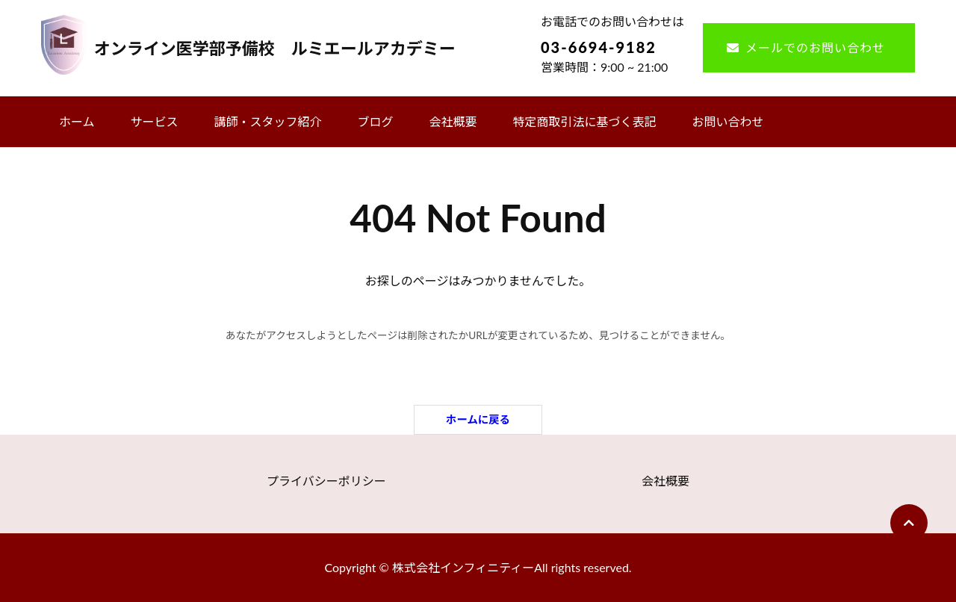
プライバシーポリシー (326, 481)
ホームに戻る (478, 419)
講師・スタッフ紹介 (268, 121)
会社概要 (453, 121)
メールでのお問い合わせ (815, 47)
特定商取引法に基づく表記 (585, 121)
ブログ (376, 121)
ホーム (77, 121)
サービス (155, 121)
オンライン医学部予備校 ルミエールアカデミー (275, 48)
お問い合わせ (728, 121)
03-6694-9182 (599, 47)
